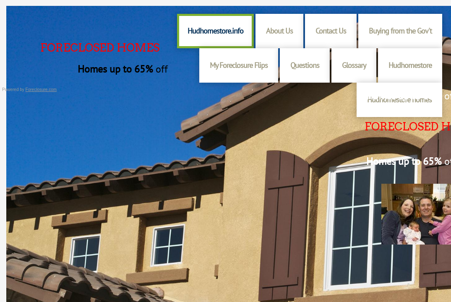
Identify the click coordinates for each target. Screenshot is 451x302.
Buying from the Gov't (400, 31)
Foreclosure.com (41, 89)
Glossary (354, 65)
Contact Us (330, 31)
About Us (279, 31)
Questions (304, 65)
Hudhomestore (410, 65)
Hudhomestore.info (215, 31)
